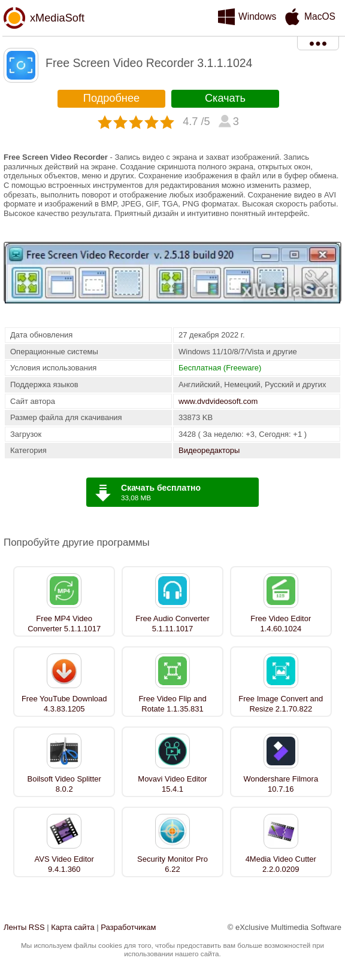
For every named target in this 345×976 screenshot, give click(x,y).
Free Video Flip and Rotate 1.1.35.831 (172, 703)
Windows (257, 16)
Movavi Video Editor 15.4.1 (172, 783)
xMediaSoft (57, 18)
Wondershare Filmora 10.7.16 (280, 783)
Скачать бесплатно (161, 487)
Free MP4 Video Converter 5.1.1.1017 (64, 623)
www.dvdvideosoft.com (218, 401)
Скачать (225, 98)
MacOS (319, 16)
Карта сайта (72, 927)
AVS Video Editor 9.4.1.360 (64, 864)
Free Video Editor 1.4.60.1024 (280, 623)
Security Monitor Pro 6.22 (172, 864)
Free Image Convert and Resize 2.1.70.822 (280, 703)
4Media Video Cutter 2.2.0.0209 (281, 864)
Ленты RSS (24, 927)
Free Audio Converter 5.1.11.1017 (172, 623)
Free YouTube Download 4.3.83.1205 (64, 703)
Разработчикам (128, 927)
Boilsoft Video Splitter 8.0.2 (64, 783)
